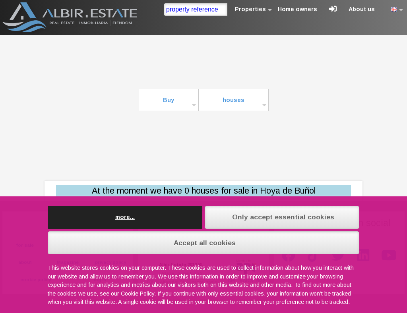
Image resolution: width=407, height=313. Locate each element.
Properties (250, 9)
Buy (168, 100)
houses (233, 100)
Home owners (297, 9)
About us (362, 9)
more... (125, 217)
